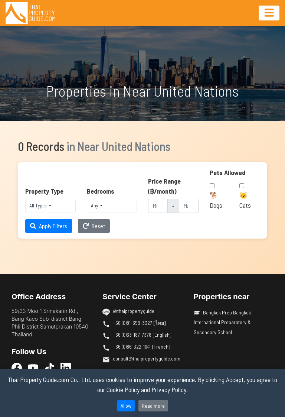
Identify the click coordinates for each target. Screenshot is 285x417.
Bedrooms (100, 191)
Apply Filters (48, 225)
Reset (94, 225)
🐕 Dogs (216, 200)
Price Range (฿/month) (164, 186)
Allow (126, 406)
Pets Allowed (227, 172)
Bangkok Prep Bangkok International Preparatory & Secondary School (222, 322)
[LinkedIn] (65, 367)
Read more (153, 406)
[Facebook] (17, 367)
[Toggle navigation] (269, 13)
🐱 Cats (245, 200)
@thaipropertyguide (133, 311)
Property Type (44, 191)
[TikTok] (49, 367)
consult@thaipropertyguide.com (146, 358)
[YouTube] (33, 367)
